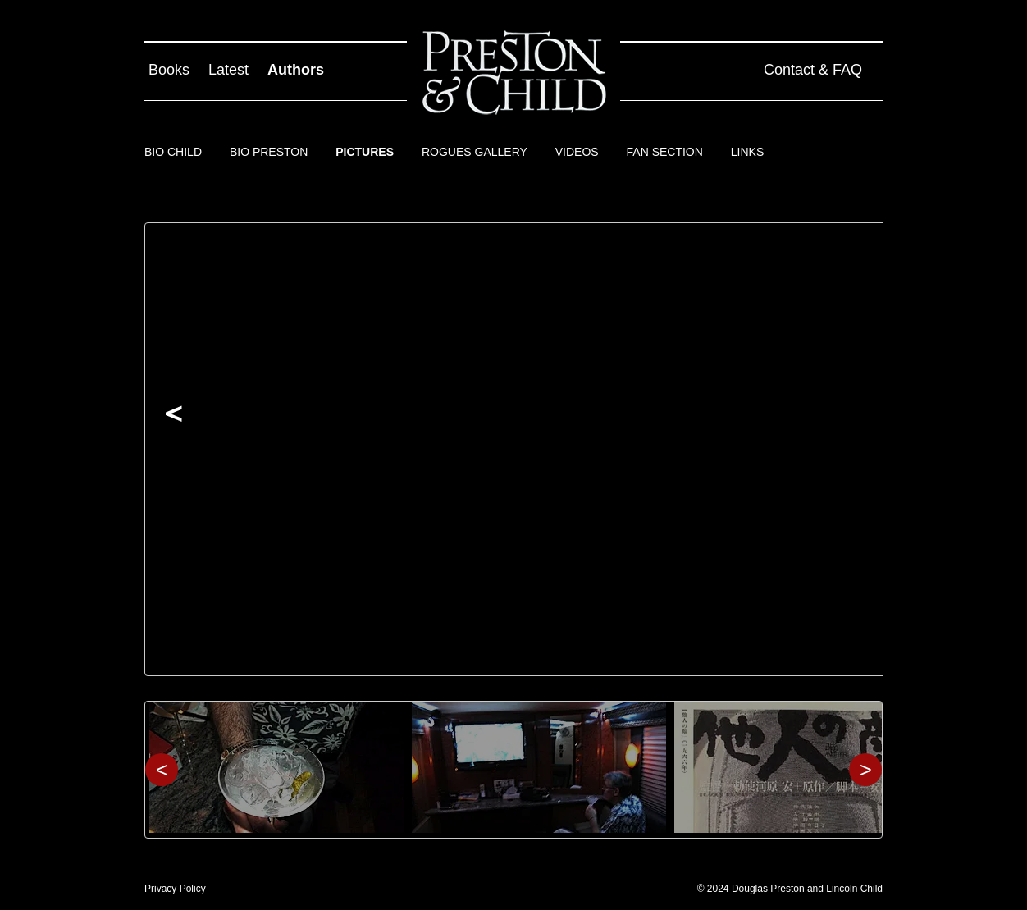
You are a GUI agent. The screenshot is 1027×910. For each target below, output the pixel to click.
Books (168, 70)
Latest (228, 70)
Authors (295, 70)
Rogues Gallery (474, 151)
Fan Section (665, 151)
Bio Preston (269, 151)
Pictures (364, 151)
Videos (577, 151)
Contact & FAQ (813, 70)
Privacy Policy (175, 888)
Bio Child (173, 151)
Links (747, 151)
